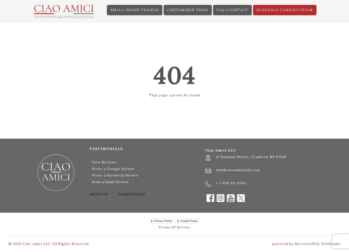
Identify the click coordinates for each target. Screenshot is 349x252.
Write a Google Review (113, 169)
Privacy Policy (163, 220)
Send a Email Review (110, 182)
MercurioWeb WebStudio (318, 244)
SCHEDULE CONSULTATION (285, 10)
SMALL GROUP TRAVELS (135, 10)
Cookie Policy (189, 220)
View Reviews (104, 162)
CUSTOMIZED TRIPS (187, 10)
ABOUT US (98, 194)
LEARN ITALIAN (132, 194)
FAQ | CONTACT (232, 10)
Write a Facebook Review (115, 175)
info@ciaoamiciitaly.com (238, 170)
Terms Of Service (174, 227)
